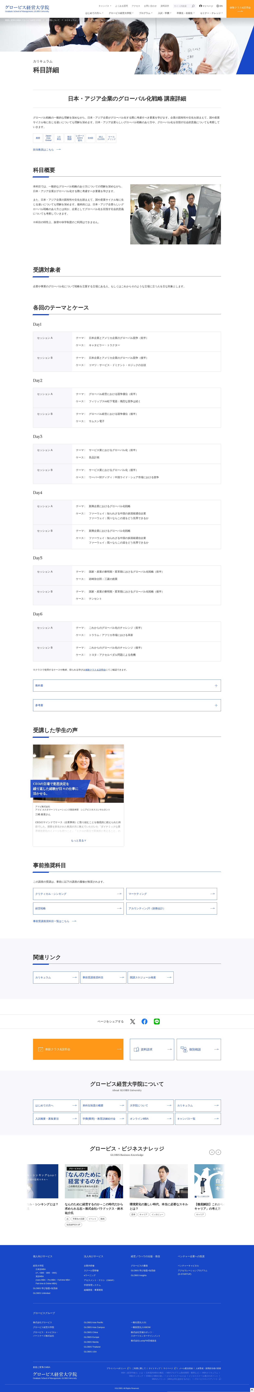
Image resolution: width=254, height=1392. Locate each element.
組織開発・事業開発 (93, 1290)
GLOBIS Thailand (92, 1347)
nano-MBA (41, 1280)
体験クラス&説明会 (240, 7)
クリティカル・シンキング (78, 893)
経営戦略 (78, 908)
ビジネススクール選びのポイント (203, 1376)
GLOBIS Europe (91, 1337)
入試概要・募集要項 (56, 1118)
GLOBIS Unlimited (41, 1293)
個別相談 (198, 1049)
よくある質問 (121, 6)
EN (219, 6)
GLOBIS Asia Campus (94, 1327)
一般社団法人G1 (138, 1322)
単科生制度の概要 (103, 1105)
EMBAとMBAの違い (155, 1376)
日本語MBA (41, 1269)
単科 (48, 1273)
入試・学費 (163, 13)
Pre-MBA (52, 1280)
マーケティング (172, 893)
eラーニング (90, 1275)
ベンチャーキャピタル (188, 1265)
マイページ (206, 6)
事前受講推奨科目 (103, 977)
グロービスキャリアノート (207, 1379)
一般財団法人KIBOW (140, 1327)
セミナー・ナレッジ (210, 13)
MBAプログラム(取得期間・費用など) (183, 1373)
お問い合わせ (150, 6)
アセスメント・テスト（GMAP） (99, 1280)
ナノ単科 (40, 1273)
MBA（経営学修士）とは (132, 1373)
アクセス (136, 6)
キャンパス (104, 6)
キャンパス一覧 (198, 1118)
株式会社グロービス (42, 1322)
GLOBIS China (91, 1332)
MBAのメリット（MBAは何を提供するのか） (171, 1379)
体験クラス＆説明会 (95, 669)
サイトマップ (154, 1368)
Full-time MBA (64, 1280)
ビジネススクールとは (176, 1376)
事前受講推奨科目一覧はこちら (54, 921)
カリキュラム (70, 20)
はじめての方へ (93, 13)
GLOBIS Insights (139, 1275)
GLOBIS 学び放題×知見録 (45, 1288)
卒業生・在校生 (185, 13)
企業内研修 (89, 1265)
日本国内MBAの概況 (155, 1373)
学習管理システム (92, 1285)
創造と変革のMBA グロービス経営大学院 (23, 20)
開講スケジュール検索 (150, 977)
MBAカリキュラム (210, 1373)
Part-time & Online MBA (46, 1283)
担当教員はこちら (47, 149)
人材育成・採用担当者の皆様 (208, 1368)
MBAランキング (136, 1376)
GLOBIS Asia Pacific (93, 1322)
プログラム (144, 13)
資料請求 (165, 6)
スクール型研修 (91, 1270)
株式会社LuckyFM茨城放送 (143, 1340)
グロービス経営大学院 (120, 13)
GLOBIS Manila (91, 1342)
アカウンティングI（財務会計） (172, 908)
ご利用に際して (139, 1368)
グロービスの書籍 (139, 1265)
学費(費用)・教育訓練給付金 (103, 1118)
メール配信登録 (186, 1368)
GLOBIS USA (90, 1351)
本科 (54, 1273)
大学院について (53, 20)
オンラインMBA (150, 1118)
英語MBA (40, 1276)
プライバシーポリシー (118, 1368)
